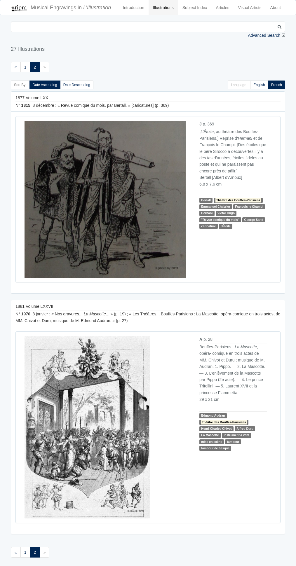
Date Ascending (45, 85)
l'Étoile (226, 226)
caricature (208, 226)
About (275, 7)
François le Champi (249, 206)
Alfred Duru (244, 428)
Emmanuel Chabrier (215, 206)
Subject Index (194, 7)
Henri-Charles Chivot (216, 428)
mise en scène (211, 441)
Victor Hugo (226, 213)
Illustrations (163, 7)
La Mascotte (210, 435)
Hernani (207, 213)
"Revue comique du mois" (220, 219)
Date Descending (76, 85)
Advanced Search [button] (264, 35)
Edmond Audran (213, 415)
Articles (222, 7)
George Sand (253, 219)
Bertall (206, 200)
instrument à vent (236, 435)
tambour (233, 441)
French (276, 85)
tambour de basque (215, 448)
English (259, 85)
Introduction (133, 7)
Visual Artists (250, 7)
